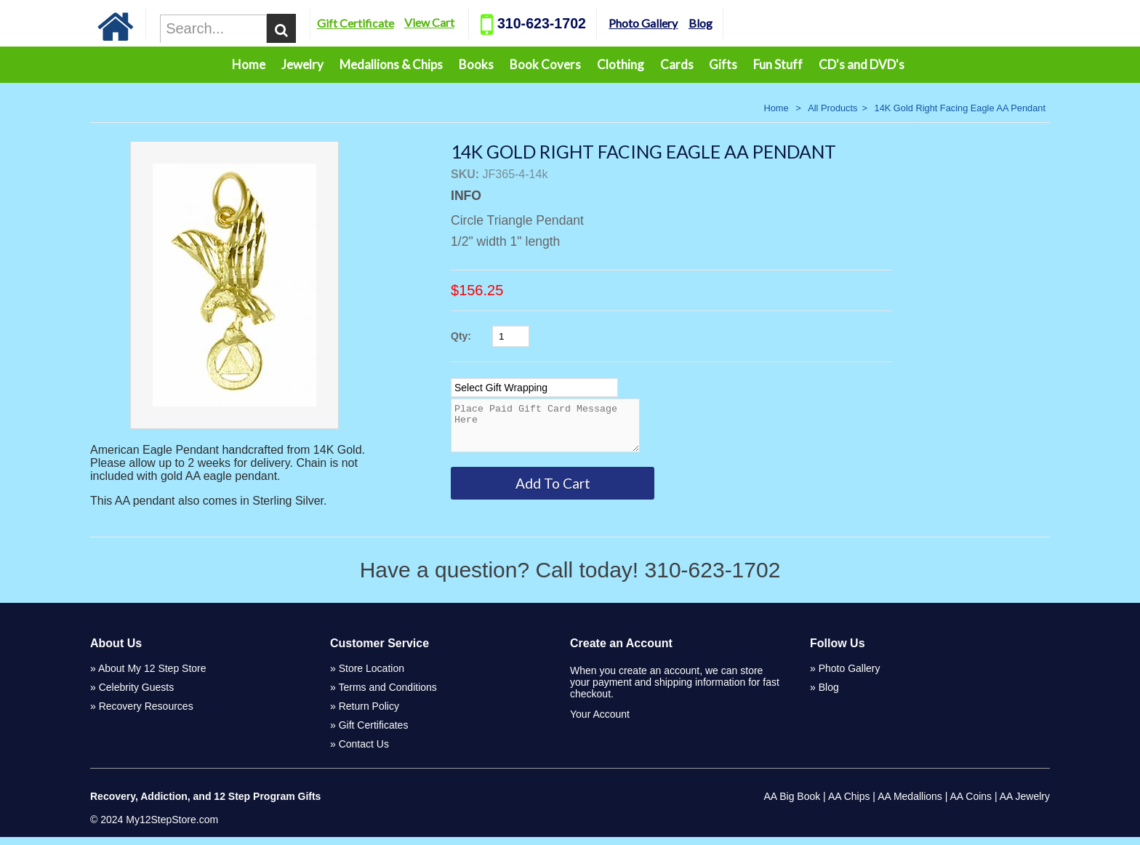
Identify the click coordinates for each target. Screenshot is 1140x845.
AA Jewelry (1025, 804)
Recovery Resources (146, 714)
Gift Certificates (374, 733)
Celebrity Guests (136, 695)
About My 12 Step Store (152, 676)
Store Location (371, 676)
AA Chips (849, 804)
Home (248, 64)
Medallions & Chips (391, 64)
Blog (738, 23)
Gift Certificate (393, 23)
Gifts (723, 64)
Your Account (600, 722)
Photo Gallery (680, 23)
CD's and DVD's (861, 64)
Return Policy (369, 714)
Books (476, 64)
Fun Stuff (778, 64)
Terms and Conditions (387, 695)
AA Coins (971, 804)
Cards (677, 64)
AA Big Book (791, 804)
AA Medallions (910, 804)
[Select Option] (534, 387)
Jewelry (302, 64)
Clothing (620, 64)
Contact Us (364, 752)
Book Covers (545, 64)
